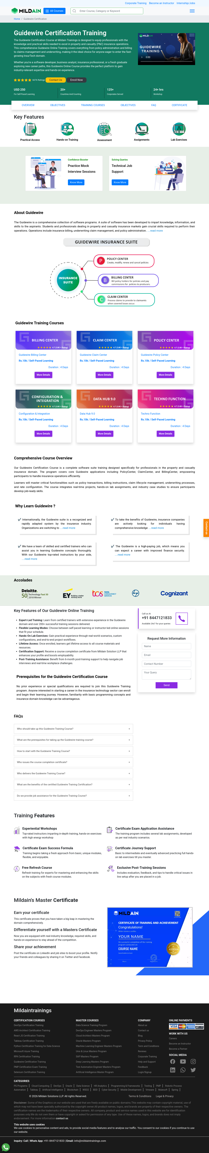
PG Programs (20, 1086)
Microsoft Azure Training (26, 1051)
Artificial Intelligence (52, 1089)
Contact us (143, 1030)
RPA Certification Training (27, 1056)
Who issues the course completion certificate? (42, 762)
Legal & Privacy (165, 1096)
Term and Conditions (148, 1046)
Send (166, 685)
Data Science (83, 1086)
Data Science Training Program (91, 1025)
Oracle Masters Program (88, 1041)
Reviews (142, 1051)
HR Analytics (100, 1086)
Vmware (150, 1089)
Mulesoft (162, 1089)
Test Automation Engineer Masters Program (98, 1067)
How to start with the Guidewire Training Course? (43, 751)
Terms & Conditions (140, 1096)
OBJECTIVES (57, 105)
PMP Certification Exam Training (30, 1067)
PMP (158, 1086)
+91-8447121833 (54, 1140)
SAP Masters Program (87, 1056)
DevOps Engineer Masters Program (93, 1030)
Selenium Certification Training (29, 1072)
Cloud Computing (40, 1086)
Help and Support (147, 1061)
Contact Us (55, 79)
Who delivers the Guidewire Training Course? (41, 773)
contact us (62, 1118)
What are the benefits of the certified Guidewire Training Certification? (54, 784)
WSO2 (86, 1089)
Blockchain (72, 1089)
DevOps (57, 1086)
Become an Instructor (161, 3)
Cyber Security (109, 1089)
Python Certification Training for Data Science (37, 1046)
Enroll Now (76, 79)
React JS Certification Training (29, 1035)
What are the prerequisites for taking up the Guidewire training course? (55, 739)
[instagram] (193, 1061)
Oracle (69, 1086)
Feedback (143, 1067)
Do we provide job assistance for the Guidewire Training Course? (52, 795)
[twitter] (193, 1069)
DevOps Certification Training (28, 1025)
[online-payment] (186, 1026)
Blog (140, 1035)
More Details (43, 375)
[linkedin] (172, 1069)
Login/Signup (145, 1072)
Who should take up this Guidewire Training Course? (45, 728)
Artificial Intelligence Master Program (95, 1072)
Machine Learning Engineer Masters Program (99, 1046)
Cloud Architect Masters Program (93, 1035)
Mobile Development (131, 1089)
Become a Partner (178, 1049)
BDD (95, 1089)
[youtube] (182, 1061)
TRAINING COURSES (93, 105)
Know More (76, 182)
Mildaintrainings (33, 1010)
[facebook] (172, 1061)
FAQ (153, 105)
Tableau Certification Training (29, 1041)
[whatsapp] (182, 1069)
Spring (175, 1089)
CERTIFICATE (179, 105)
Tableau (34, 1089)
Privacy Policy (145, 1041)
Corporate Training (135, 3)
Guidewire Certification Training (30, 1061)
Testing (148, 1086)
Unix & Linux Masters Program (91, 1051)
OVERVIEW (28, 105)
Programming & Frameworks (125, 1086)
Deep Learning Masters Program (92, 1061)
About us (142, 1025)
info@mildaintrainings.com (90, 1140)
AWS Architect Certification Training (32, 1030)
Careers (173, 1038)
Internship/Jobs (186, 3)
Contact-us (206, 528)
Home (17, 19)
